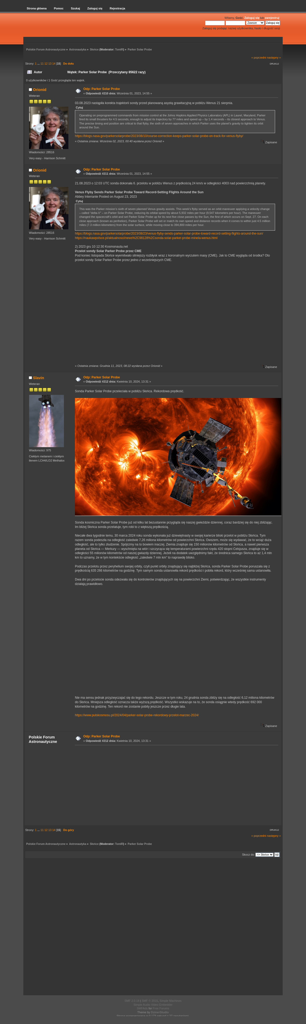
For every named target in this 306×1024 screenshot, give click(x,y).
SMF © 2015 (150, 1000)
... (38, 63)
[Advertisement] (175, 785)
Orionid (39, 90)
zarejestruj (272, 17)
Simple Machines (171, 1000)
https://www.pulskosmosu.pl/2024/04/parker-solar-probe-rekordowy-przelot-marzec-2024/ (137, 715)
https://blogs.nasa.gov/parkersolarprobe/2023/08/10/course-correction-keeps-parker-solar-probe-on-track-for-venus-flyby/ (159, 136)
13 (49, 63)
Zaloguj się (251, 17)
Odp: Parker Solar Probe (101, 89)
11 (41, 63)
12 (45, 63)
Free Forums (161, 1008)
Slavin (38, 378)
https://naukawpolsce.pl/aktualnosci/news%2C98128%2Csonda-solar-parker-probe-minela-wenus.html (146, 238)
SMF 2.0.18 (131, 1000)
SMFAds (142, 1008)
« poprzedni (259, 57)
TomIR (119, 49)
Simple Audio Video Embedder (152, 1004)
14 (53, 63)
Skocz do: (248, 854)
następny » (274, 57)
